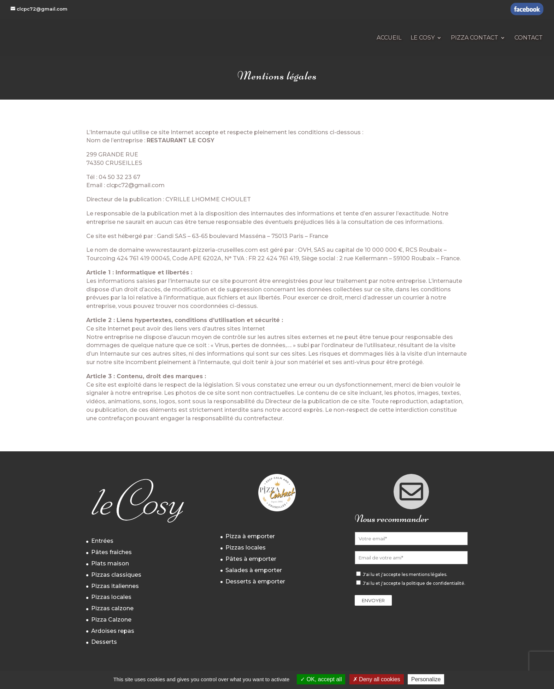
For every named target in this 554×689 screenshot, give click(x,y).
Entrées (102, 540)
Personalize (426, 679)
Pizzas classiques (116, 574)
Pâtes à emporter (250, 559)
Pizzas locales (111, 597)
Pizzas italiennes (115, 586)
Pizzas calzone (112, 608)
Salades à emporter (253, 570)
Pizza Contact (474, 38)
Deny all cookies (376, 679)
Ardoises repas (112, 631)
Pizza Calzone (111, 619)
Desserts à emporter (255, 581)
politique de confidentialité (435, 583)
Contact (528, 38)
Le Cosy (423, 38)
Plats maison (110, 563)
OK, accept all (321, 679)
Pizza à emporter (250, 536)
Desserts (104, 641)
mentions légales (427, 574)
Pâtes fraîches (111, 552)
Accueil (389, 38)
